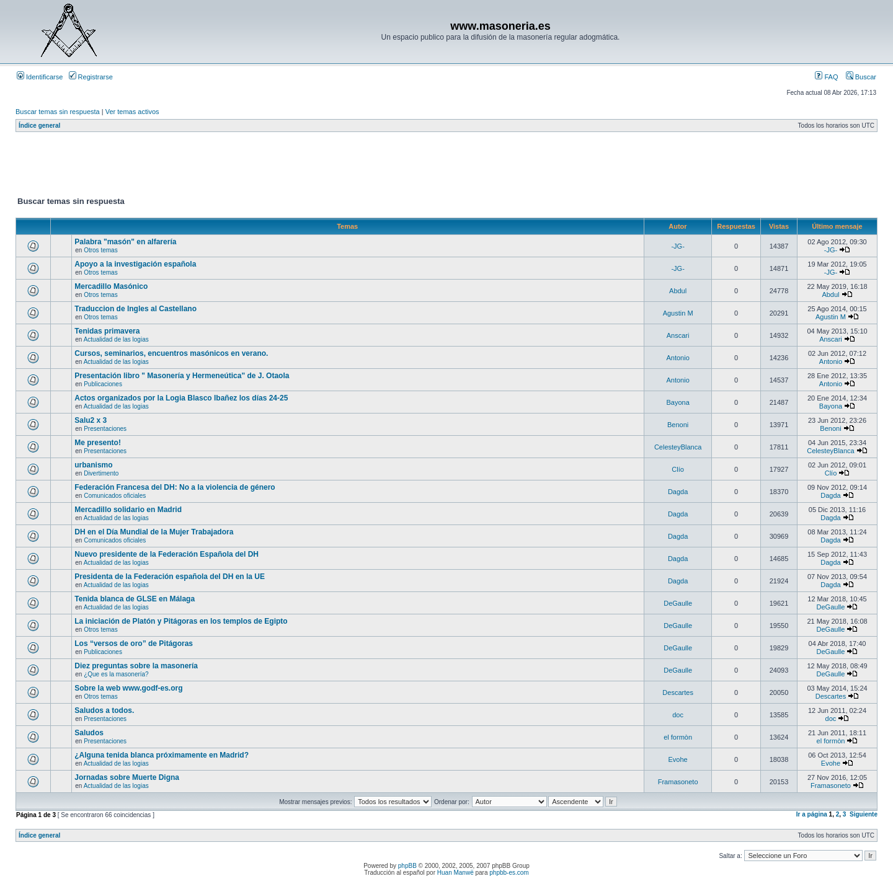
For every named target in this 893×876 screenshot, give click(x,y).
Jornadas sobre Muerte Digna (126, 777)
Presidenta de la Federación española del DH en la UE (169, 576)
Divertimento (101, 473)
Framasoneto (678, 781)
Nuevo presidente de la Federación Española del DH (166, 554)
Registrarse (91, 77)
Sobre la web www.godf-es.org (128, 688)
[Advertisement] (241, 167)
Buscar (861, 77)
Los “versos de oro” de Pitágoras (133, 643)
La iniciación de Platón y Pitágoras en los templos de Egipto (180, 621)
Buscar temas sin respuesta (58, 111)
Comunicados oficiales (115, 495)
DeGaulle (678, 603)
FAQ (826, 77)
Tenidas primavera (107, 331)
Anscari (678, 335)
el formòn (678, 737)
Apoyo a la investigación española (135, 264)
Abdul (677, 290)
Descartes (677, 692)
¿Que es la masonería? (116, 674)
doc (677, 715)
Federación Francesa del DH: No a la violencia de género (174, 487)
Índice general (39, 125)
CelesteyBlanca (677, 447)
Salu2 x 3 (90, 420)
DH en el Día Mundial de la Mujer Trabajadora (153, 532)
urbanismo (93, 465)
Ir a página (811, 814)
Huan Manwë (455, 872)
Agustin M (678, 313)
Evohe (678, 759)
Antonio (677, 357)
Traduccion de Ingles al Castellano (135, 308)
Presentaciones (105, 428)
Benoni (677, 424)
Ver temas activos (132, 111)
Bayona (677, 402)
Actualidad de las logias (116, 339)
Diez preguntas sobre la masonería (136, 665)
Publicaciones (103, 384)
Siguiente (863, 814)
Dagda (678, 491)
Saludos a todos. (104, 710)
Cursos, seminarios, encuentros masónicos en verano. (171, 353)
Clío (678, 469)
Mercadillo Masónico (111, 286)
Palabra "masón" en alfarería (125, 241)
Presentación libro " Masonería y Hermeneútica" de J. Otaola (181, 375)
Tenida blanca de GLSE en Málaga (134, 599)
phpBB (407, 865)
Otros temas (100, 250)
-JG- (677, 246)
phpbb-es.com (508, 872)
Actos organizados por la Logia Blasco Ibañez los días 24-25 (181, 398)
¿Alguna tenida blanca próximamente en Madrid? (161, 755)
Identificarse (40, 77)
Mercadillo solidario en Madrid (128, 509)
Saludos (89, 732)
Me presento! (97, 442)
